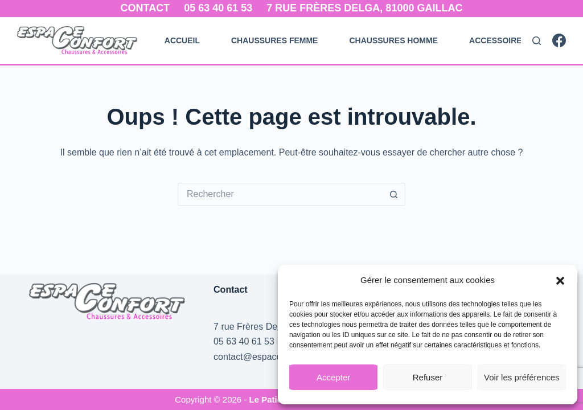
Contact (145, 8)
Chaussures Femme (274, 40)
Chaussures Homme (393, 40)
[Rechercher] (536, 40)
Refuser (428, 377)
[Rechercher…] (280, 194)
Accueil (182, 40)
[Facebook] (559, 40)
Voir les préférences (522, 377)
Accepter (333, 377)
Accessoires (498, 40)
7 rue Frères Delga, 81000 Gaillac (364, 8)
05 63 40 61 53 (218, 8)
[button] (560, 280)
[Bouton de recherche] (394, 194)
